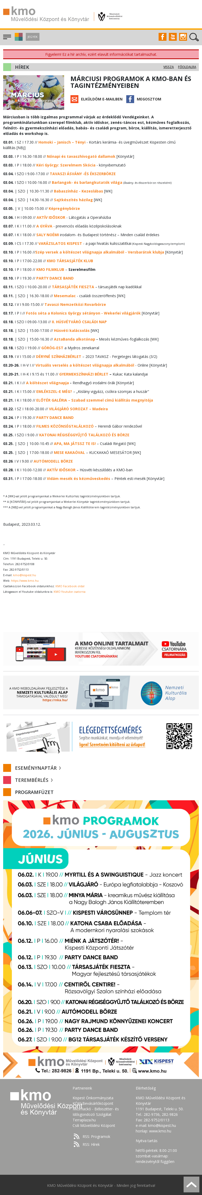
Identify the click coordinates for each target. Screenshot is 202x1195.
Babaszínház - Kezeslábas (78, 191)
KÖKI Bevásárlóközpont (93, 1102)
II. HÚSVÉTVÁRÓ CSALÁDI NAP (79, 321)
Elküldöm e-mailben (102, 99)
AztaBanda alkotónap (74, 338)
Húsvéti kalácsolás (72, 329)
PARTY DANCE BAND (55, 277)
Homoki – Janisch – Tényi (61, 142)
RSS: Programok (96, 1135)
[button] (18, 39)
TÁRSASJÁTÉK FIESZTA (72, 286)
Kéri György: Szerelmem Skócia (65, 165)
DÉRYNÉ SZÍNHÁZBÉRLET (58, 355)
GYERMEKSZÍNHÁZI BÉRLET (83, 373)
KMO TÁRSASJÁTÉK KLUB (70, 260)
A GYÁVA (44, 225)
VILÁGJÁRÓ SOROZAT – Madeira (78, 408)
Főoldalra (187, 67)
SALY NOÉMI (47, 234)
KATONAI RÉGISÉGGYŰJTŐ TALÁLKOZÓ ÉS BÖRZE (84, 434)
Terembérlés (34, 779)
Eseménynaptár (38, 766)
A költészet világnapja (47, 381)
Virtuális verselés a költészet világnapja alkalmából (85, 364)
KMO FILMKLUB (50, 269)
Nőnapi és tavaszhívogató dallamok (81, 156)
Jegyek (33, 37)
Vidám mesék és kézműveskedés (78, 477)
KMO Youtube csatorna (69, 591)
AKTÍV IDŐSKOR (51, 217)
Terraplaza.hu (84, 1118)
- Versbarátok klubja (99, 251)
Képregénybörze (64, 208)
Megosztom (149, 99)
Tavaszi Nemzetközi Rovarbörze (75, 303)
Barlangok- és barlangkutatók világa (87, 182)
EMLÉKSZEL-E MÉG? (54, 390)
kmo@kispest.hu (24, 574)
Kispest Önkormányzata (93, 1096)
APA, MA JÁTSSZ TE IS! (74, 442)
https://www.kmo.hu (25, 579)
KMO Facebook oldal (69, 585)
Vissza (168, 67)
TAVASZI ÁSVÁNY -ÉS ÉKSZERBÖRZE (82, 173)
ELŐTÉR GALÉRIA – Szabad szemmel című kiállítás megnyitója (94, 399)
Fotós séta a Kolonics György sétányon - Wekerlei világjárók (83, 312)
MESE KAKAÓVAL (69, 451)
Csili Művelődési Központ (94, 1124)
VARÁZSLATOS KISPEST (59, 243)
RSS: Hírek (91, 1143)
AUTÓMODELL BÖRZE (53, 460)
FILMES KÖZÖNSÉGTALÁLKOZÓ (64, 425)
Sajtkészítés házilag (73, 199)
